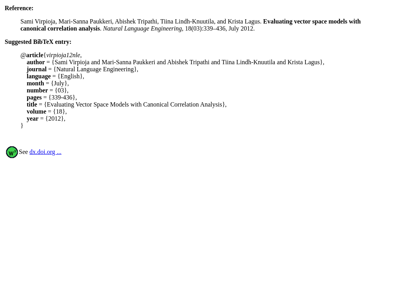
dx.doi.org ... (45, 151)
